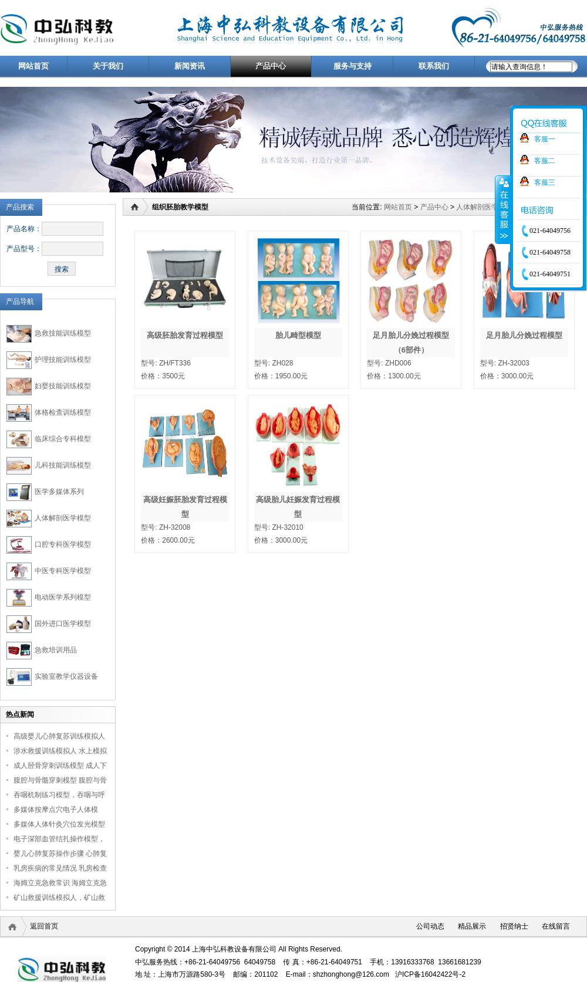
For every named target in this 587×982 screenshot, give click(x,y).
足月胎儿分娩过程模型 (524, 335)
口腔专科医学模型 (63, 544)
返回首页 (44, 926)
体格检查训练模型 (63, 412)
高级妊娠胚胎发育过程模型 (185, 507)
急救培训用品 (56, 650)
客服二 (544, 161)
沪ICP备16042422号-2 (430, 974)
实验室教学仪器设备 (66, 676)
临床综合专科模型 (63, 439)
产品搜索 (20, 207)
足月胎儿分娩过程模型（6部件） (411, 342)
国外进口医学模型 (63, 623)
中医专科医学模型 (63, 571)
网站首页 (398, 207)
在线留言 (556, 926)
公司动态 (430, 926)
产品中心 (434, 207)
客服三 (544, 182)
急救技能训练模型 (63, 333)
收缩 (503, 209)
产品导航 (20, 301)
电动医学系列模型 (63, 597)
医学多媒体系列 (59, 491)
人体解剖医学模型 (63, 518)
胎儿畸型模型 (298, 335)
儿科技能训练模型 (63, 465)
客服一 (544, 139)
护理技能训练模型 (63, 359)
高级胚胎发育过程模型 (185, 335)
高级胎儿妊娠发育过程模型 (298, 507)
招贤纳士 (514, 926)
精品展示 (472, 926)
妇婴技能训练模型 (63, 386)
